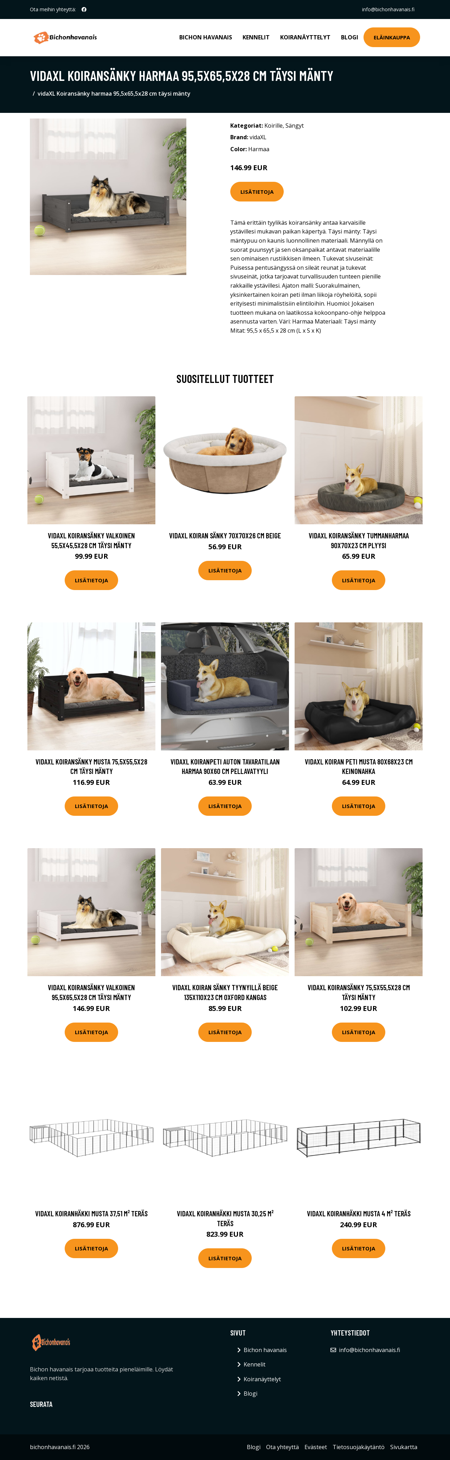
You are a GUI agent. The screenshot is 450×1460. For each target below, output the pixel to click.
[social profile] (84, 9)
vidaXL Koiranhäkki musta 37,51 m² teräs (91, 1213)
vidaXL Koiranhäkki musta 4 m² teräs (359, 1213)
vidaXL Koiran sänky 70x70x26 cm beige (225, 535)
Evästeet (315, 1447)
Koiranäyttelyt (305, 37)
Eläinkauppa (392, 37)
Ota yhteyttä (282, 1447)
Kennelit (256, 37)
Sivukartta (403, 1447)
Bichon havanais (205, 37)
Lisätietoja (257, 191)
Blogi (349, 37)
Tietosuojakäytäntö (359, 1447)
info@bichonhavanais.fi (388, 9)
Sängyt (294, 125)
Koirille (273, 125)
